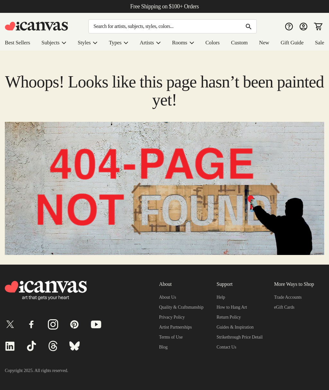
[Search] (172, 26)
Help (221, 297)
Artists (152, 43)
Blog (163, 346)
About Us (168, 297)
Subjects (56, 43)
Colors (213, 43)
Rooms (184, 43)
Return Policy (230, 317)
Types (121, 43)
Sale (319, 43)
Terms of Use (171, 337)
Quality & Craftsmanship (182, 307)
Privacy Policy (172, 317)
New (264, 43)
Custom (240, 43)
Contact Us (228, 346)
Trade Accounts (289, 297)
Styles (90, 43)
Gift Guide (292, 43)
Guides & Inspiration (236, 327)
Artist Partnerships (177, 327)
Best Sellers (18, 43)
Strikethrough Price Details (243, 337)
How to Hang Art (233, 307)
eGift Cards (285, 307)
